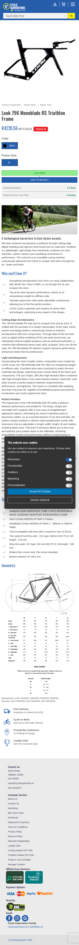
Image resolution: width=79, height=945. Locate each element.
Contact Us (13, 803)
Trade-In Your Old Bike (19, 859)
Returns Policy (15, 836)
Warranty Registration (19, 841)
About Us (12, 799)
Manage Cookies (16, 864)
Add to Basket (39, 180)
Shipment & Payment (18, 822)
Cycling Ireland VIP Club (20, 850)
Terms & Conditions (18, 827)
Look (49, 105)
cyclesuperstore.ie (18, 926)
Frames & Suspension (11, 105)
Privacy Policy (15, 831)
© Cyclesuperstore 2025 (20, 940)
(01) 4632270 (14, 788)
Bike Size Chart (15, 813)
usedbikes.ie (36, 926)
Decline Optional (39, 500)
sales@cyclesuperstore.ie (21, 783)
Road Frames (30, 105)
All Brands (13, 817)
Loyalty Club (14, 845)
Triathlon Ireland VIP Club (21, 855)
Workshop (13, 808)
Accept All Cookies (40, 491)
